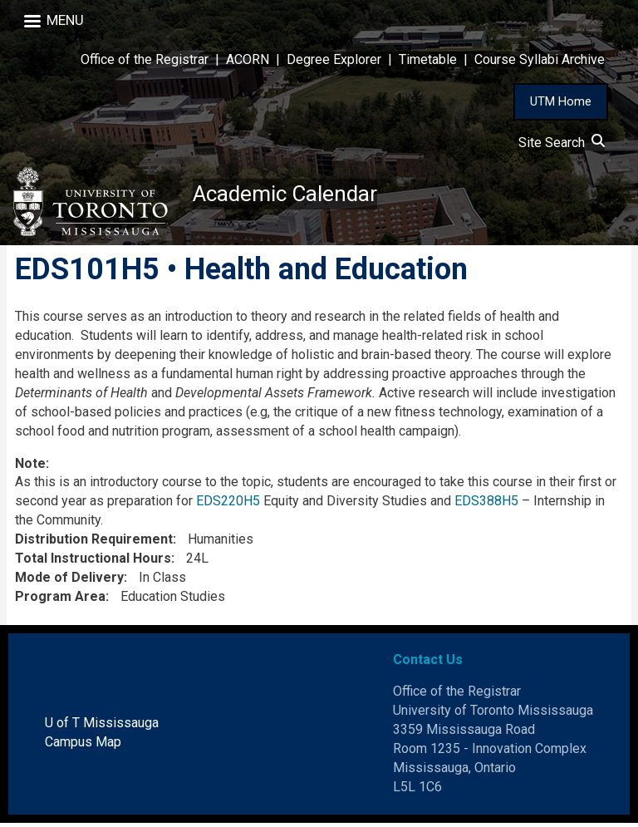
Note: (32, 467)
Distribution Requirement (94, 543)
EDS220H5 (228, 506)
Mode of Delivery (69, 581)
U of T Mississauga (102, 728)
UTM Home (560, 101)
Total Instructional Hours (93, 562)
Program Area (60, 600)
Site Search (561, 142)
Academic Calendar (292, 195)
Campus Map (83, 746)
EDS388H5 (486, 506)
